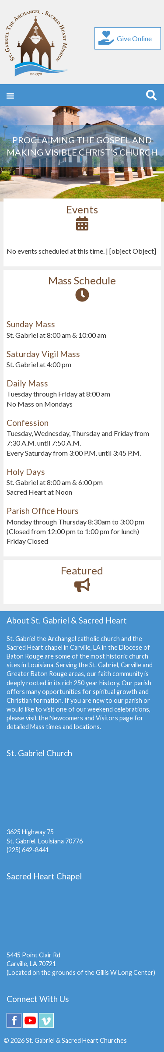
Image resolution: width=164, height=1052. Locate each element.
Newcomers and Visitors (83, 718)
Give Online (125, 38)
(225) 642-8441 (28, 850)
